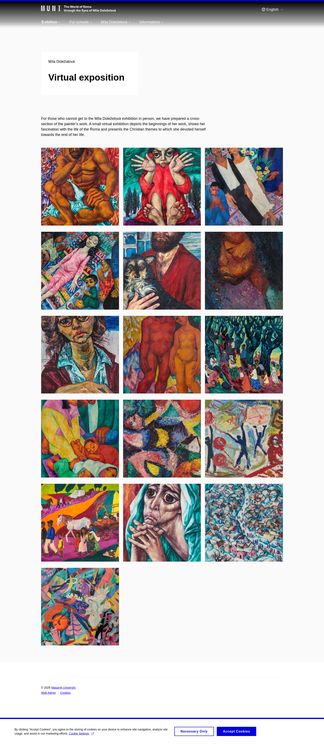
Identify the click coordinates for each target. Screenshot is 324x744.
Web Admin (48, 692)
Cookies (65, 692)
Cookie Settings (81, 735)
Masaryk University (63, 687)
